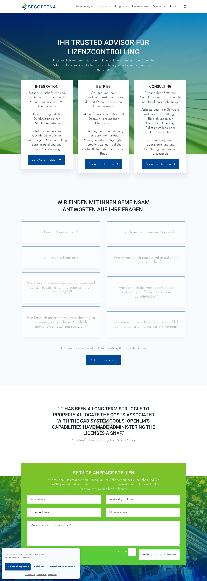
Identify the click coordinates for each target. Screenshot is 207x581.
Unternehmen (140, 6)
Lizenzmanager (83, 6)
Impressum (52, 575)
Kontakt (175, 6)
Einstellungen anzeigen (62, 567)
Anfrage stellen (101, 360)
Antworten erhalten (157, 554)
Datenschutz (30, 575)
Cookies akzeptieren (18, 567)
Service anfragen (44, 160)
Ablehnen (39, 567)
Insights (119, 6)
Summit (157, 6)
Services (102, 6)
